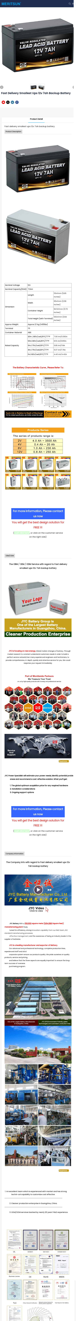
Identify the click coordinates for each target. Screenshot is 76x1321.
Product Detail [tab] (36, 119)
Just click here (21, 532)
